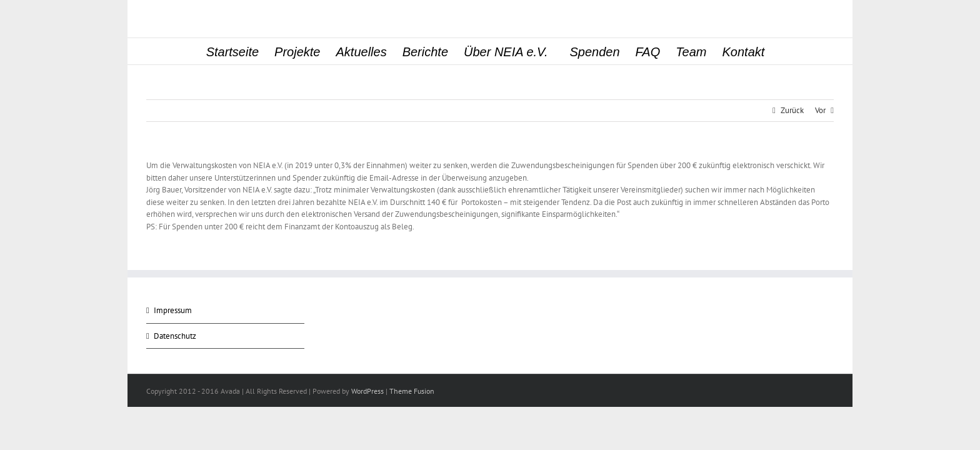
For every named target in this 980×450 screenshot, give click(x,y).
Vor (820, 110)
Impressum (173, 310)
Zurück (792, 110)
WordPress (367, 391)
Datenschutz (175, 336)
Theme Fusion (411, 391)
